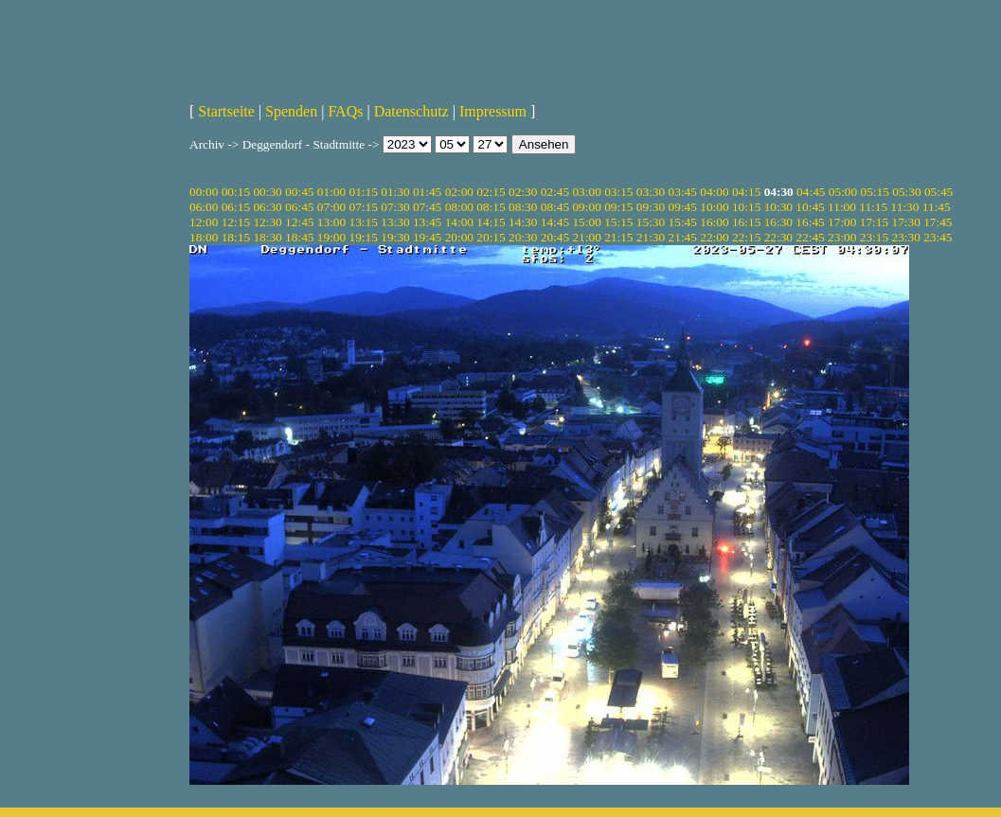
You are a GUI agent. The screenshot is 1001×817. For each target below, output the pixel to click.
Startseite (226, 111)
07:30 (395, 207)
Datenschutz (411, 111)
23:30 (905, 237)
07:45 (427, 207)
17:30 (905, 222)
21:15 (618, 237)
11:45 (936, 207)
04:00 (714, 192)
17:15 (874, 222)
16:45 (809, 222)
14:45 (555, 222)
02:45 (555, 192)
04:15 (746, 192)
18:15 (236, 237)
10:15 (746, 207)
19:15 (363, 237)
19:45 (427, 237)
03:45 (683, 192)
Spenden (291, 111)
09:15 (618, 207)
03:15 (618, 192)
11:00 (842, 207)
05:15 (875, 192)
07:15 (363, 207)
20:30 (523, 237)
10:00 (714, 207)
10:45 (809, 207)
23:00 (842, 237)
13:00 (331, 222)
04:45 (810, 192)
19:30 (395, 237)
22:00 (714, 237)
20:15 (490, 237)
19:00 (331, 237)
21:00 (586, 237)
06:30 (267, 207)
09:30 (650, 207)
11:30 (905, 207)
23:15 (874, 237)
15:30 (650, 222)
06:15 (236, 207)
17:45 (937, 222)
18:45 (299, 237)
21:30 (650, 237)
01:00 (331, 192)
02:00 (459, 192)
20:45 (555, 237)
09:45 (683, 207)
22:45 (809, 237)
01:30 (395, 192)
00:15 (236, 192)
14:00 (459, 222)
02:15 (490, 192)
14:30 (523, 222)
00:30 (267, 192)
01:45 (427, 192)
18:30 (267, 237)
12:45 (299, 222)
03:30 (650, 192)
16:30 (778, 222)
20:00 (459, 237)
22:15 (746, 237)
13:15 (363, 222)
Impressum (493, 111)
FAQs (345, 111)
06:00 (203, 207)
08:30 (523, 207)
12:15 (236, 222)
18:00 (203, 237)
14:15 (490, 222)
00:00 (203, 192)
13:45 (427, 222)
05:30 (906, 192)
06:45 (299, 207)
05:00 (843, 192)
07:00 (331, 207)
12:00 (203, 222)
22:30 (778, 237)
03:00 (586, 192)
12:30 (267, 222)
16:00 (714, 222)
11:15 (873, 207)
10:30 (778, 207)
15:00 (586, 222)
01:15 (363, 192)
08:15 (490, 207)
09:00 (586, 207)
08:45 (555, 207)
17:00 (842, 222)
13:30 (395, 222)
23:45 (937, 237)
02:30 (523, 192)
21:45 (683, 237)
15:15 (618, 222)
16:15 (746, 222)
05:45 (938, 192)
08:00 (459, 207)
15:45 (683, 222)
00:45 (299, 192)
